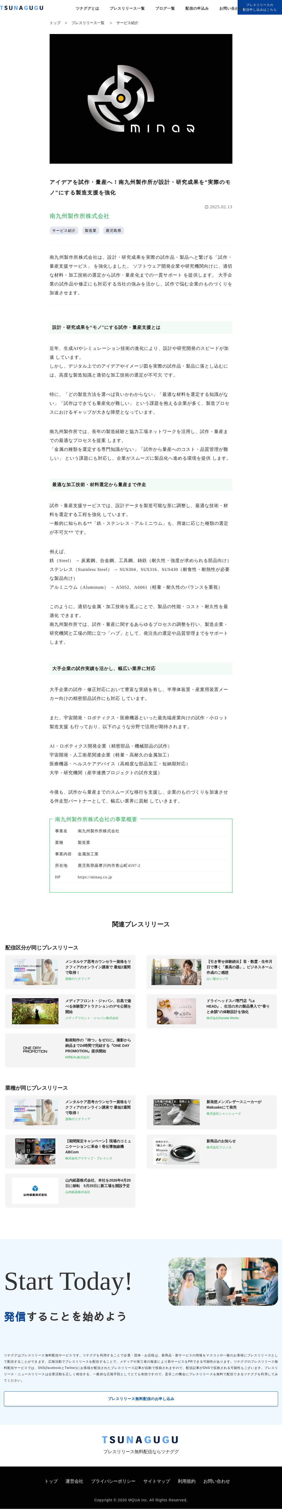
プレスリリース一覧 (127, 8)
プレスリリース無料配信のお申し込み (141, 1399)
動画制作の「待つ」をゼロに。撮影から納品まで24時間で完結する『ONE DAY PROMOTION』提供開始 (98, 1045)
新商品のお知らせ (221, 1141)
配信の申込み (197, 8)
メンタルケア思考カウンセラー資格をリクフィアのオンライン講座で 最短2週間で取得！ (98, 967)
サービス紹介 (127, 23)
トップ (55, 23)
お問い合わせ (231, 8)
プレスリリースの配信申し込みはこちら (260, 7)
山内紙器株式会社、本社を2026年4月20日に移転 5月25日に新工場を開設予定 (98, 1183)
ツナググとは (87, 8)
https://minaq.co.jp (95, 877)
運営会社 (74, 1483)
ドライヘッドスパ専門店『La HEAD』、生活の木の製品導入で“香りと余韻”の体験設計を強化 (238, 1006)
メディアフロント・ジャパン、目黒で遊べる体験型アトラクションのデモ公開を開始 (98, 1006)
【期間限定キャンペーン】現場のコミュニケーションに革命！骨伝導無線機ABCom (98, 1146)
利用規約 (187, 1483)
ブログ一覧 (165, 8)
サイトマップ (156, 1483)
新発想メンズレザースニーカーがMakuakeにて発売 (234, 1104)
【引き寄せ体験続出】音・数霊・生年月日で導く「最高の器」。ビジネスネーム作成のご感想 (239, 967)
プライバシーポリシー (113, 1483)
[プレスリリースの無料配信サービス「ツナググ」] (25, 9)
